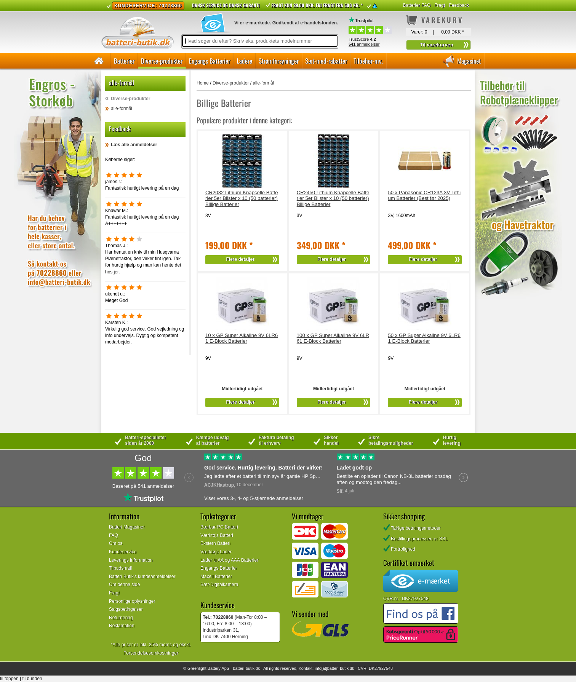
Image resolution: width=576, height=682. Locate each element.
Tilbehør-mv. (368, 60)
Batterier (124, 60)
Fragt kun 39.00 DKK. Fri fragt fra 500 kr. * (317, 5)
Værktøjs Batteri (216, 535)
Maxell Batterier (216, 576)
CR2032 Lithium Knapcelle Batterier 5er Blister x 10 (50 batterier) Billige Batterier (241, 199)
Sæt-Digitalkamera (219, 584)
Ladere (244, 60)
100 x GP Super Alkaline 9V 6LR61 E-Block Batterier (333, 338)
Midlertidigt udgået (242, 388)
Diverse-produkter (161, 60)
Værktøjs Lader (216, 551)
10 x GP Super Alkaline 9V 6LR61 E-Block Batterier (241, 338)
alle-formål (121, 108)
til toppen (9, 678)
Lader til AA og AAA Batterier (229, 560)
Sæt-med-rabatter (326, 60)
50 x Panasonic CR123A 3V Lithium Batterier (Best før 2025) (424, 195)
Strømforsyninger (279, 60)
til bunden (32, 678)
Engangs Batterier (209, 60)
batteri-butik (243, 668)
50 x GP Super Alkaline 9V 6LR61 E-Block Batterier (424, 338)
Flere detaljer (240, 259)
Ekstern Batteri (215, 543)
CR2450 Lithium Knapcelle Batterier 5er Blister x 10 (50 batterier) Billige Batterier (333, 199)
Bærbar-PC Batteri (219, 527)
